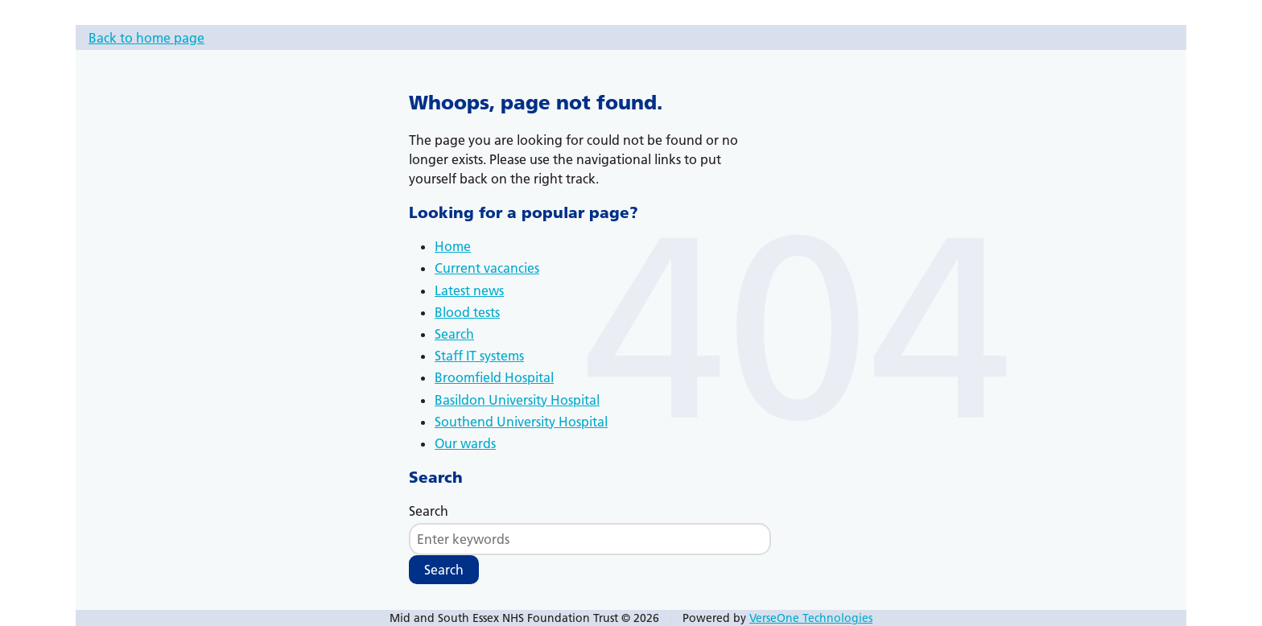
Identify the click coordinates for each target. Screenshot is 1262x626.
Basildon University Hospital (517, 400)
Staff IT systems (479, 356)
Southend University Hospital (521, 422)
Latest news (469, 290)
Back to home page (146, 38)
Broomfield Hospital (494, 377)
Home (453, 246)
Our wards (465, 443)
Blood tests (467, 312)
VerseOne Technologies (810, 618)
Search (454, 334)
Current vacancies (487, 268)
